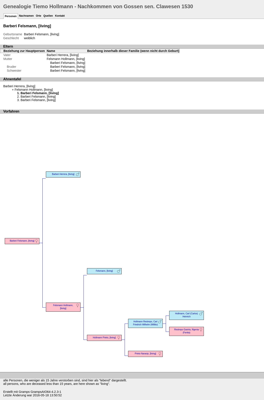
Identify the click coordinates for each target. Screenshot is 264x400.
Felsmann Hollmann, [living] (66, 59)
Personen (11, 16)
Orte (38, 15)
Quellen (48, 15)
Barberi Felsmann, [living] (67, 63)
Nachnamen (26, 15)
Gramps (24, 392)
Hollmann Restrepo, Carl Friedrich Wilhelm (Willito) (145, 323)
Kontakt (60, 15)
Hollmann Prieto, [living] (104, 337)
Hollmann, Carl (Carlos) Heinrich (186, 315)
